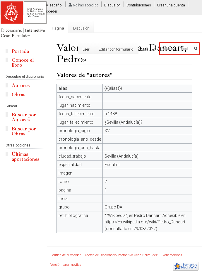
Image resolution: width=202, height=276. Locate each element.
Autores (21, 85)
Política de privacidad (65, 255)
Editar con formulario (110, 49)
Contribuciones (138, 5)
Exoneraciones (171, 255)
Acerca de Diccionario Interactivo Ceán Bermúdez (121, 255)
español (55, 5)
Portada (20, 51)
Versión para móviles (65, 265)
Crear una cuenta (171, 5)
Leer (80, 49)
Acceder (50, 11)
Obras (18, 94)
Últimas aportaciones (25, 157)
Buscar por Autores (24, 117)
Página (58, 28)
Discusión (112, 5)
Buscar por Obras (24, 131)
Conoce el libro (23, 63)
